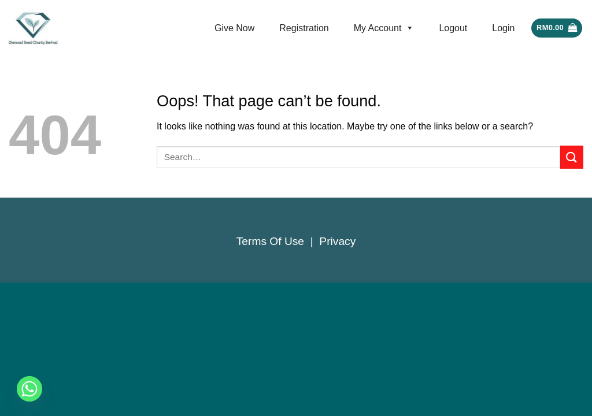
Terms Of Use (270, 241)
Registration (303, 28)
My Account (384, 28)
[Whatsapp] (29, 389)
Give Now (234, 28)
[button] (556, 28)
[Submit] (571, 157)
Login (503, 28)
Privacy (337, 241)
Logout (453, 28)
